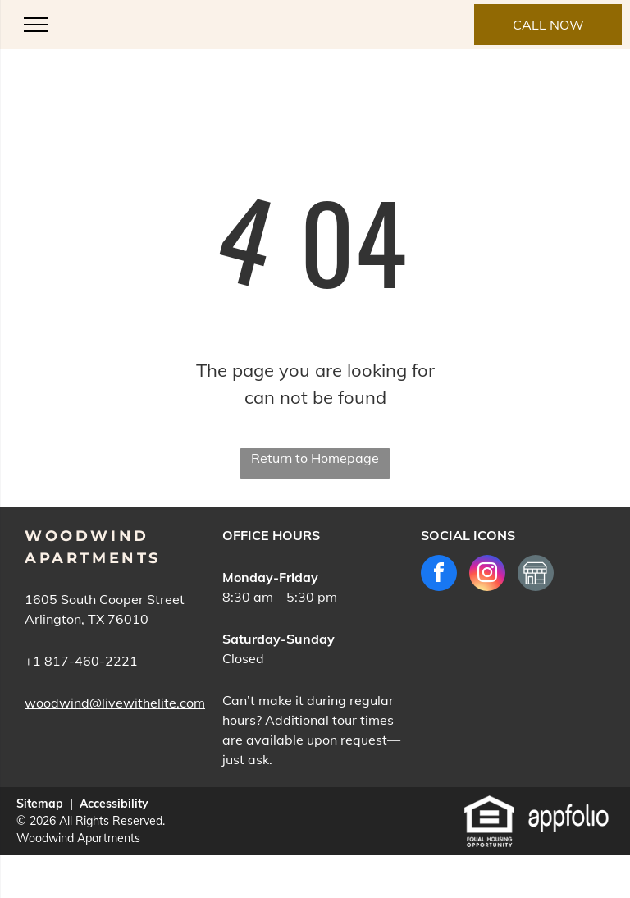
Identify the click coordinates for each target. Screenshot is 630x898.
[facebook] (439, 575)
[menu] (36, 24)
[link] (548, 24)
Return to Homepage (315, 458)
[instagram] (487, 575)
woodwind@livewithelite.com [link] (115, 702)
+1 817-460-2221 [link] (81, 661)
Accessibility (114, 803)
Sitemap (39, 803)
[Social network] (536, 575)
